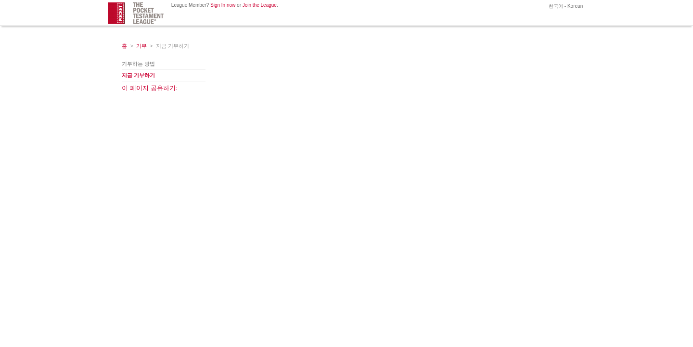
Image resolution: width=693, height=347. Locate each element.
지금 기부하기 (138, 75)
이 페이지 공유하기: (149, 88)
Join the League (260, 5)
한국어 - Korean (565, 6)
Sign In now (222, 5)
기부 (141, 46)
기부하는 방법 (138, 64)
